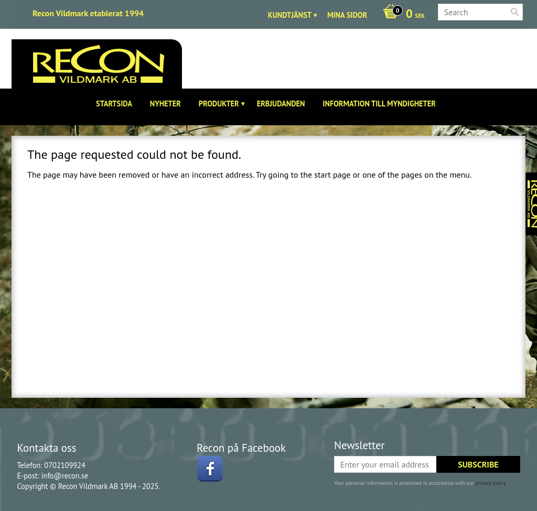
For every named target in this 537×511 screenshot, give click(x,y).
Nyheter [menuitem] (165, 103)
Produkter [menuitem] (219, 103)
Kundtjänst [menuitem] (290, 15)
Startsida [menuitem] (114, 103)
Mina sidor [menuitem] (347, 15)
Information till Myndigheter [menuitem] (379, 103)
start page (332, 174)
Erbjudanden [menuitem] (281, 103)
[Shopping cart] (401, 14)
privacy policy (491, 483)
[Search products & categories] (480, 12)
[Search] (515, 12)
